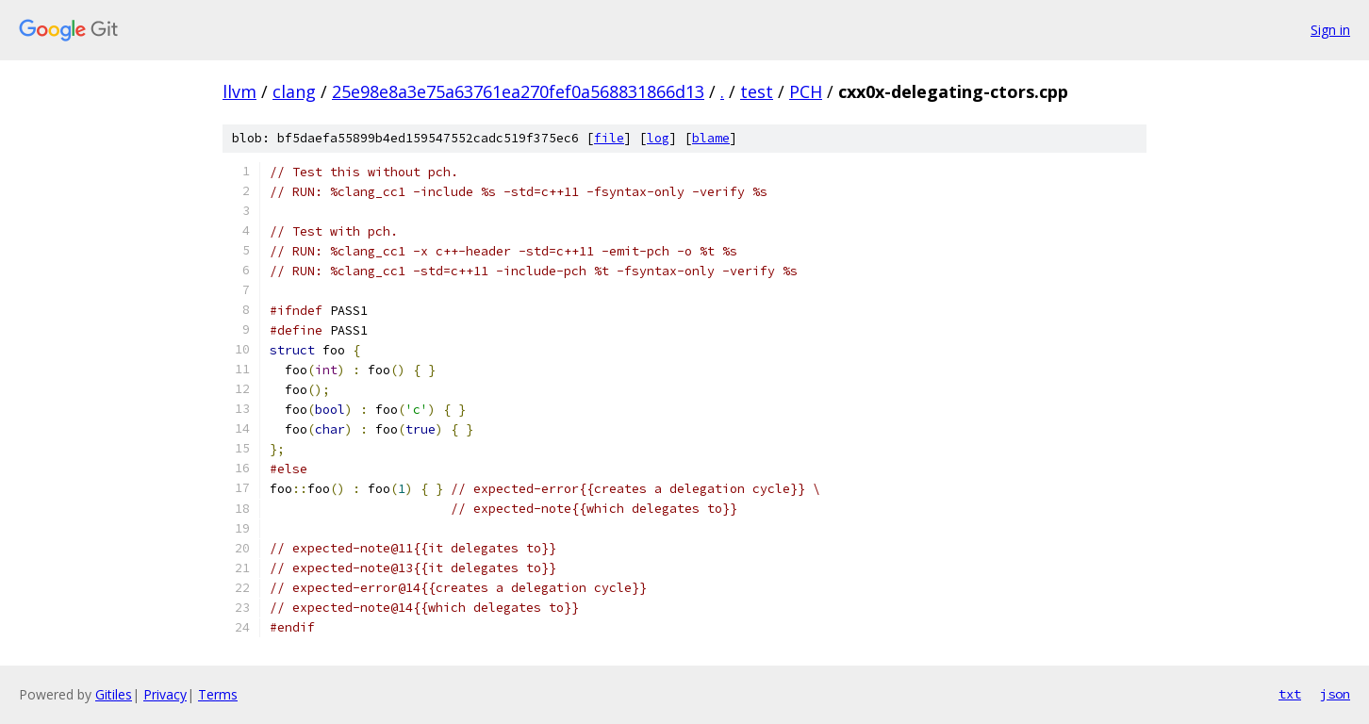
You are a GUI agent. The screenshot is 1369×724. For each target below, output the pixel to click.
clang (294, 91)
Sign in (1330, 30)
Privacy (165, 694)
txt (1289, 693)
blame (711, 138)
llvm (239, 91)
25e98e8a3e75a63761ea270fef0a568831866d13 (518, 91)
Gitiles (113, 694)
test (756, 91)
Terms (218, 694)
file (609, 138)
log (658, 138)
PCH (805, 91)
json (1335, 693)
